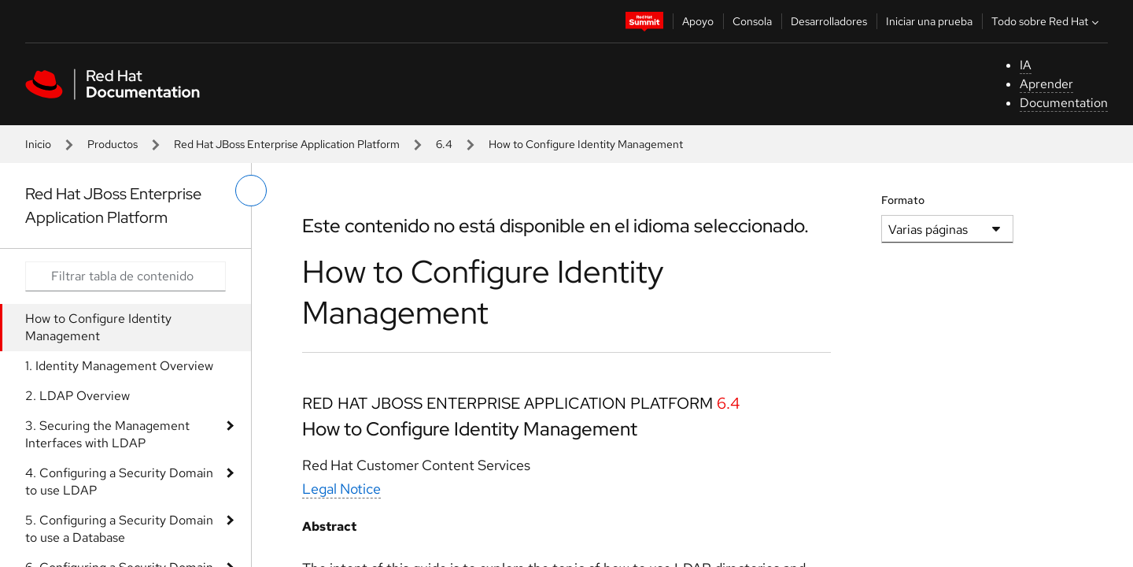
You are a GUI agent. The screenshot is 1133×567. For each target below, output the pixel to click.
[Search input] (125, 276)
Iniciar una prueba (929, 21)
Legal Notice (341, 489)
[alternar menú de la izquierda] (251, 190)
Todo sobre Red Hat (1046, 21)
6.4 (444, 144)
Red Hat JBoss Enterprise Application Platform (287, 144)
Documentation (1064, 102)
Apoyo (698, 21)
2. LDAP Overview (77, 395)
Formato (902, 200)
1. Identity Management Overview (119, 366)
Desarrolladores (829, 21)
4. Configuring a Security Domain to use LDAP (119, 481)
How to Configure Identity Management (98, 327)
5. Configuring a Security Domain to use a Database (119, 529)
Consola (752, 21)
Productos (112, 144)
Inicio (38, 144)
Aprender (1046, 84)
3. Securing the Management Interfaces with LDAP (107, 434)
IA (1026, 65)
